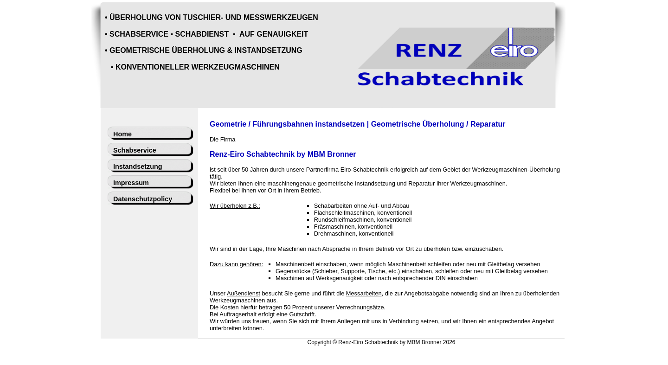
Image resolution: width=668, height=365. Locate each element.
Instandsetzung (137, 166)
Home (122, 134)
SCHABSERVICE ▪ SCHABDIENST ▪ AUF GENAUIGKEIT (208, 34)
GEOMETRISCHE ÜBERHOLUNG (167, 50)
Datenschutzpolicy (142, 199)
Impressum (131, 182)
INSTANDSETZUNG (268, 50)
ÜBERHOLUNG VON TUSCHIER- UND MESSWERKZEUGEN (213, 17)
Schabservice (134, 150)
